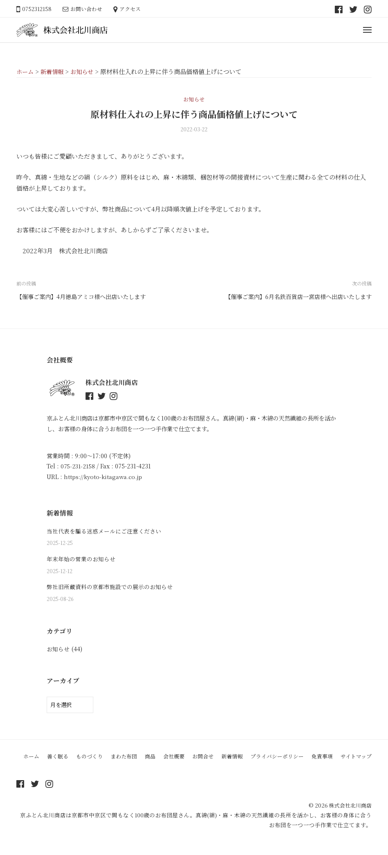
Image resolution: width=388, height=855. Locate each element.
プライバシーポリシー (295, 758)
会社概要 (186, 758)
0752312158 (37, 9)
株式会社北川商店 (349, 820)
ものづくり (97, 758)
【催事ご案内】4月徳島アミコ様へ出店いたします (85, 296)
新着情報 (247, 758)
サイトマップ (194, 771)
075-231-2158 (79, 465)
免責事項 (343, 758)
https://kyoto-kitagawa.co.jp (105, 476)
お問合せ (216, 758)
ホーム (35, 758)
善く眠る (63, 758)
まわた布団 (133, 758)
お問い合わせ (86, 9)
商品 (161, 758)
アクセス (130, 9)
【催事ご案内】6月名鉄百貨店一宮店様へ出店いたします (293, 296)
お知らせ (194, 98)
